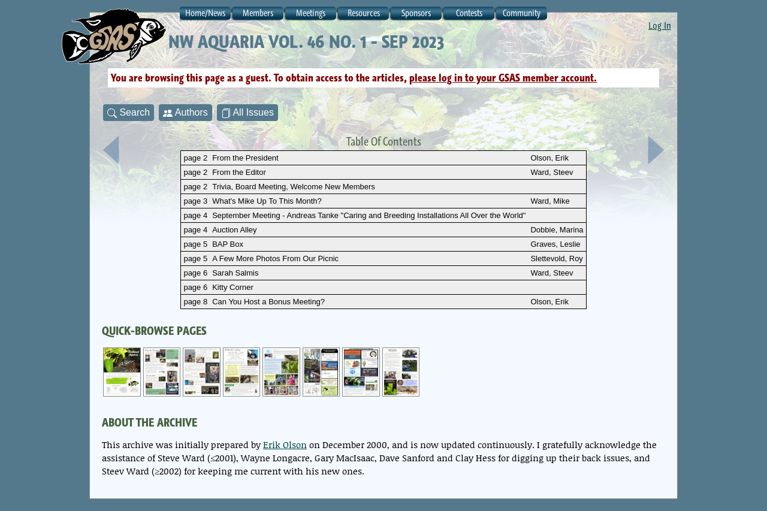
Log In (659, 25)
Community (521, 13)
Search (128, 112)
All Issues (247, 112)
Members (258, 13)
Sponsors (416, 13)
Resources (364, 13)
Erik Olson (285, 444)
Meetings (310, 13)
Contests (469, 13)
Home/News (205, 13)
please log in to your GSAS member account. (503, 77)
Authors (185, 112)
